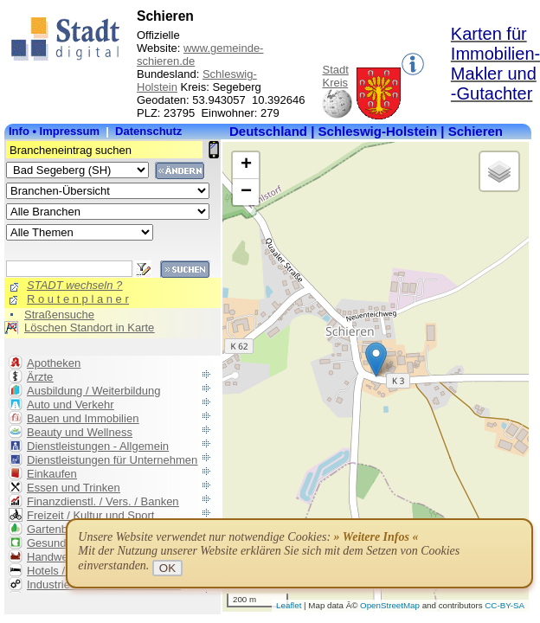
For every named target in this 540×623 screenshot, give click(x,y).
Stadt (335, 69)
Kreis (335, 82)
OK (167, 568)
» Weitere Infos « (376, 536)
